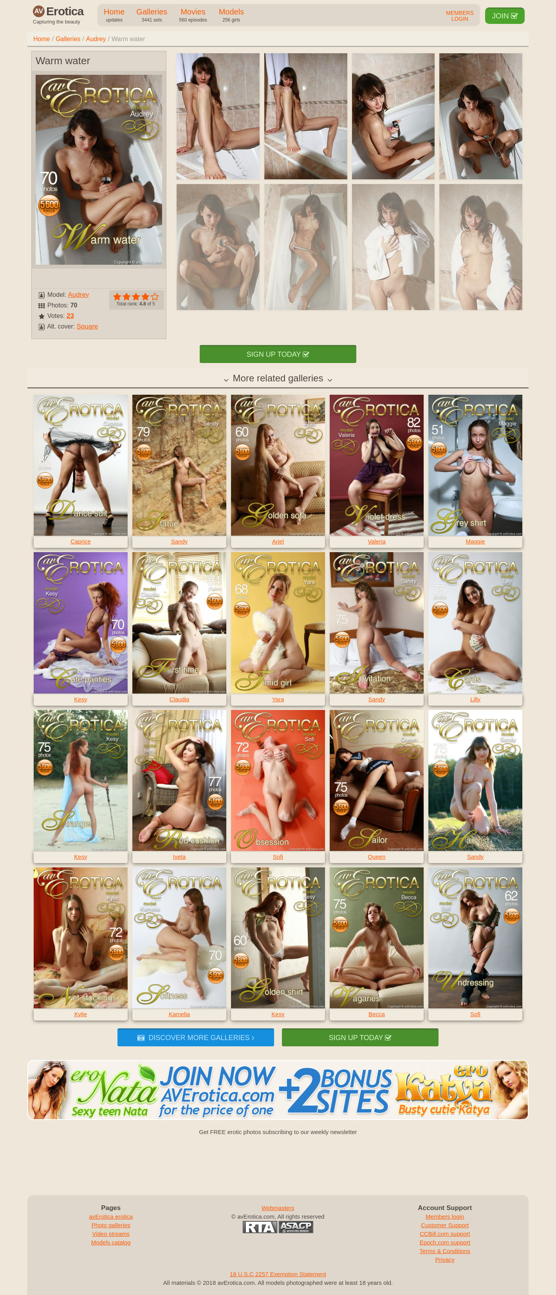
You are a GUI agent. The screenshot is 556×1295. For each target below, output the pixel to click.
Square (87, 326)
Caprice (80, 541)
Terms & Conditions (444, 1251)
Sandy (179, 541)
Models (231, 15)
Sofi (278, 856)
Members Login (460, 16)
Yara (278, 699)
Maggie (475, 541)
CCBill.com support (445, 1233)
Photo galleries (111, 1225)
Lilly (475, 699)
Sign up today (278, 354)
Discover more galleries (195, 1038)
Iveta (179, 856)
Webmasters (278, 1208)
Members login (445, 1216)
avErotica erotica (111, 1216)
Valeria (377, 541)
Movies (193, 15)
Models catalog (111, 1242)
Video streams (111, 1233)
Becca (376, 1014)
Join (505, 16)
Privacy (445, 1259)
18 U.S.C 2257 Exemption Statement (278, 1274)
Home (114, 15)
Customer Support (445, 1225)
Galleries (151, 15)
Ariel (278, 541)
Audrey (96, 39)
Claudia (180, 699)
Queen (376, 856)
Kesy (80, 699)
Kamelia (179, 1014)
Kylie (80, 1014)
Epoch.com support (445, 1242)
